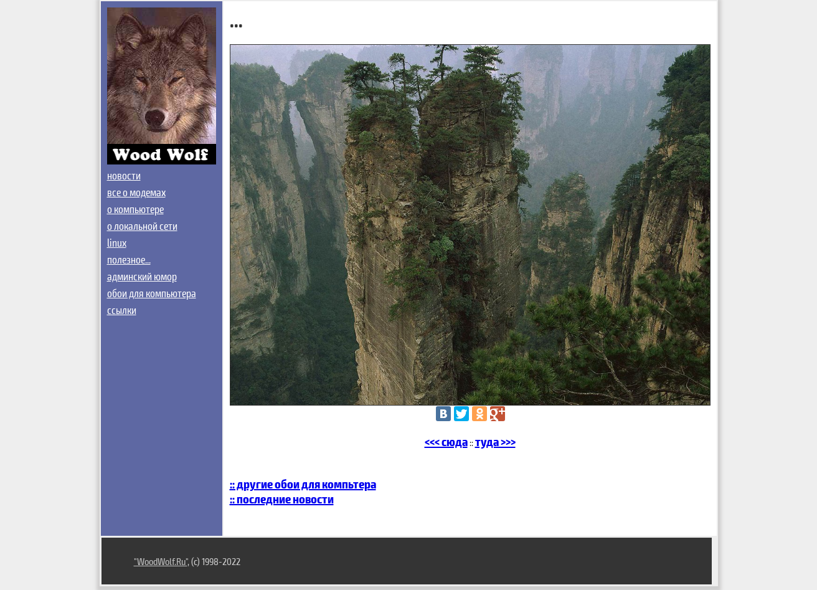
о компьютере (135, 208)
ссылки (121, 309)
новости (124, 175)
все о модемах (136, 192)
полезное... (129, 259)
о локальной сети (142, 225)
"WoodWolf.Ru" (160, 561)
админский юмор (142, 276)
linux (116, 242)
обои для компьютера (151, 293)
